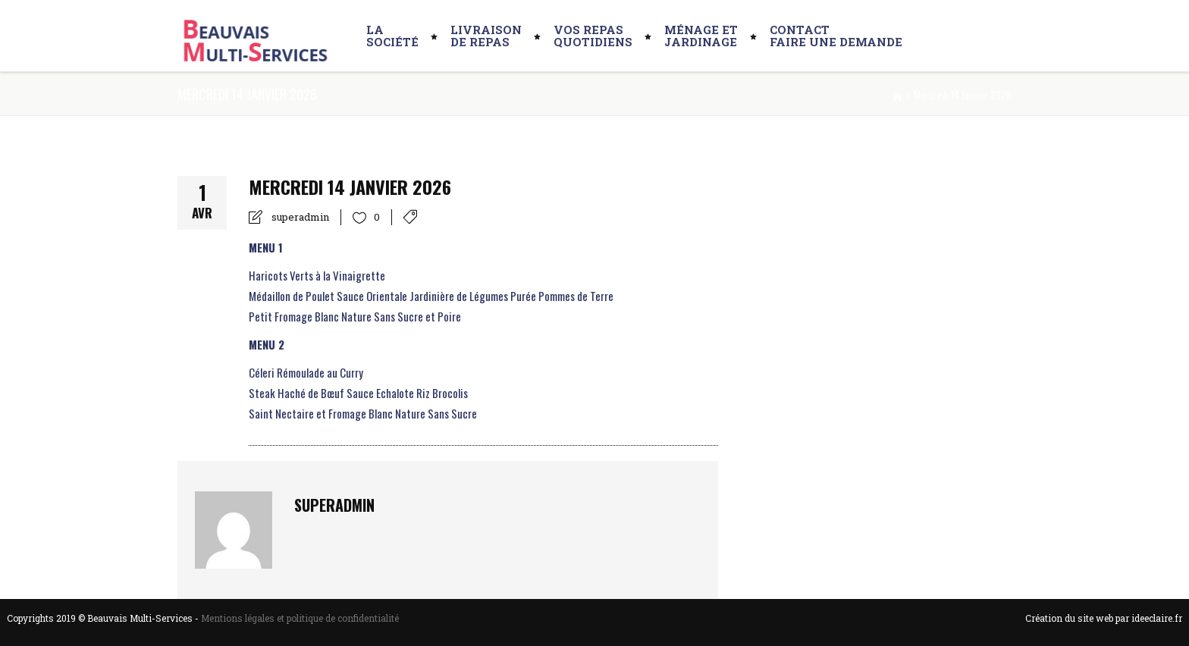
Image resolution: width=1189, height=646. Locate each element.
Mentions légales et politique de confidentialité (300, 618)
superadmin (300, 217)
